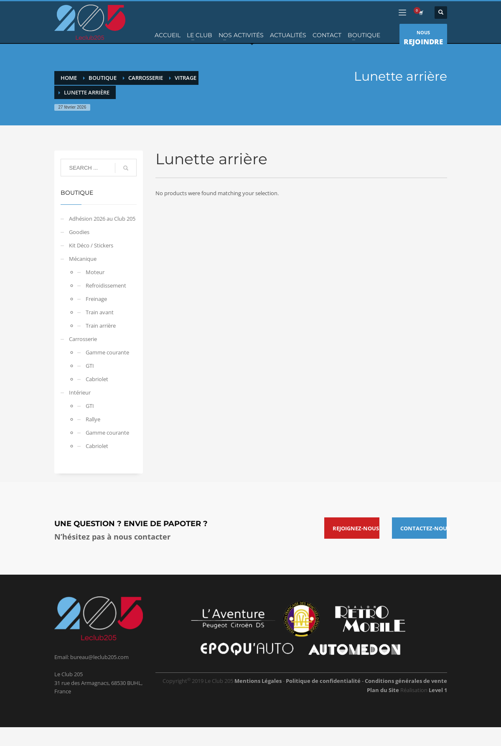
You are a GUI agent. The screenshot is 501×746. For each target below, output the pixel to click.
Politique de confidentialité (324, 681)
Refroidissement (106, 285)
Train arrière (101, 325)
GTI (90, 365)
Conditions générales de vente (406, 681)
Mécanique (83, 258)
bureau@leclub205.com (99, 657)
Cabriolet (97, 379)
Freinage (96, 299)
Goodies (79, 232)
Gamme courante (107, 352)
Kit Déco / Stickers (91, 245)
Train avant (100, 312)
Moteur (95, 272)
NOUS (423, 38)
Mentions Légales (258, 681)
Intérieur (80, 392)
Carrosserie (83, 339)
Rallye (93, 419)
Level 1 (438, 690)
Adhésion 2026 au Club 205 (102, 218)
